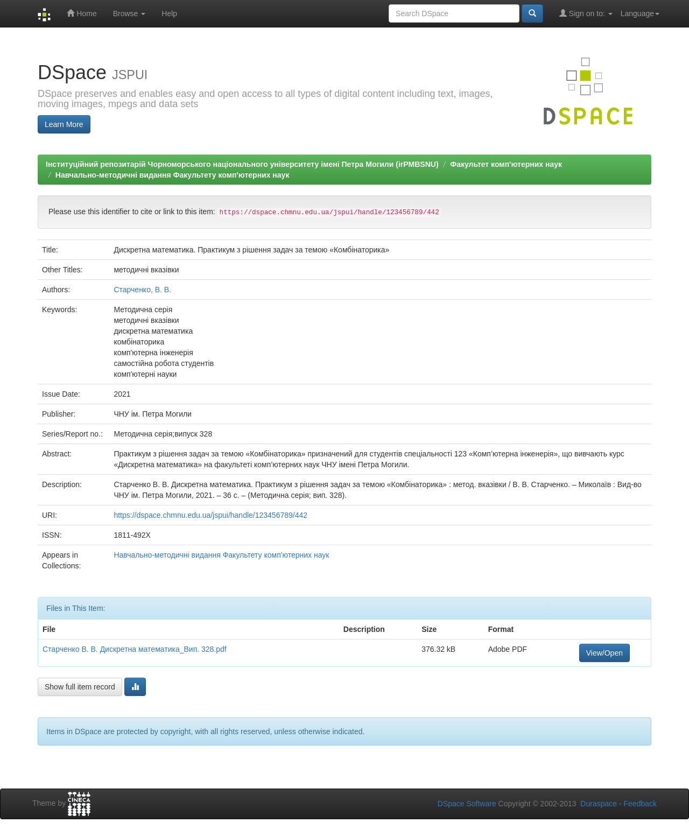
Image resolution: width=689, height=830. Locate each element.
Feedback (640, 803)
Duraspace (598, 803)
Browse (129, 13)
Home (81, 13)
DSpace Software (467, 803)
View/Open (604, 653)
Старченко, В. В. (142, 289)
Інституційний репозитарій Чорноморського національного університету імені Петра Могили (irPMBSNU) (242, 164)
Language (640, 13)
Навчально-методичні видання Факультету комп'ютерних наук (172, 175)
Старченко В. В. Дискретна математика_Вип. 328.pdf (135, 649)
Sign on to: (586, 13)
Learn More (64, 124)
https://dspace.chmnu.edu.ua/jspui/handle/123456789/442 (210, 515)
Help (169, 13)
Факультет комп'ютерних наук (506, 164)
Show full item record (80, 687)
